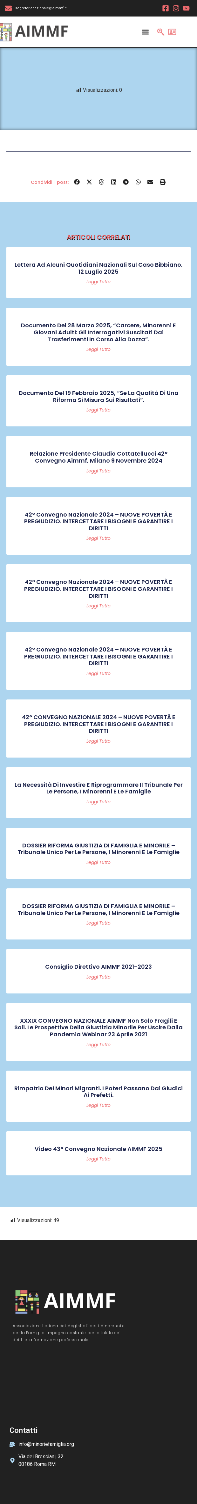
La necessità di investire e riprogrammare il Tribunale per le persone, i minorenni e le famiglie (99, 788)
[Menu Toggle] (145, 31)
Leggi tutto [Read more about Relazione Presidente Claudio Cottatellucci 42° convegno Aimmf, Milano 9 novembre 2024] (98, 471)
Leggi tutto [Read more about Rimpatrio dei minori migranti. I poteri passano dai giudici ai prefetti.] (98, 1105)
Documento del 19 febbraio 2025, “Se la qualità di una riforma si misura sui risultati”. (99, 396)
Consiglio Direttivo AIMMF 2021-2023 (98, 967)
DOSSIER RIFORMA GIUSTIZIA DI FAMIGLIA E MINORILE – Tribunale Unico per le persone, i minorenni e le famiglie (98, 848)
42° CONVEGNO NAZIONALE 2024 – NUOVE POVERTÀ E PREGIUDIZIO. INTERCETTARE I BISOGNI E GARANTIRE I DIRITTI (98, 724)
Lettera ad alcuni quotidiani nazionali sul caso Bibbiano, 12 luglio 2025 (99, 268)
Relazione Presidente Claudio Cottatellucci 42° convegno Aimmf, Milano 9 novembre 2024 (98, 457)
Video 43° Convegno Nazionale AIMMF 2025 (98, 1149)
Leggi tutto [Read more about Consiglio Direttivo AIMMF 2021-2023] (98, 977)
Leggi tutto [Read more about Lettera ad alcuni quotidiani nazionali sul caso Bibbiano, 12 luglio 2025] (98, 281)
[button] (77, 182)
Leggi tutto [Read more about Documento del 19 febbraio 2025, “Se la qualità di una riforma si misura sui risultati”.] (98, 410)
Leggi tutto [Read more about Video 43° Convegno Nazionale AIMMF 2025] (98, 1159)
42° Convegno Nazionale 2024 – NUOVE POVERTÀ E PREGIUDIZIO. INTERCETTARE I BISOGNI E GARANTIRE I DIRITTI (98, 521)
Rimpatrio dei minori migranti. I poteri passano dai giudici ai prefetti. (98, 1091)
